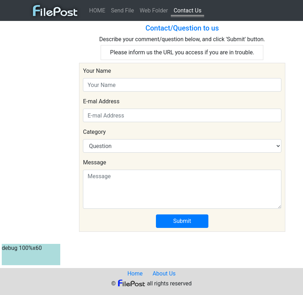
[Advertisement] (30, 129)
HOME (97, 10)
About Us (163, 273)
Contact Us (188, 10)
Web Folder (154, 10)
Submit (182, 221)
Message (94, 162)
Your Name (97, 70)
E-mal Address (101, 101)
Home (134, 273)
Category (94, 132)
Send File (122, 10)
